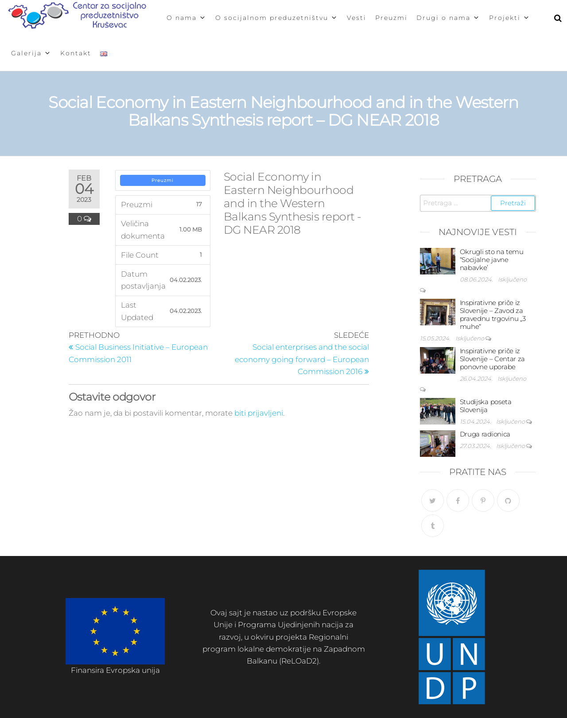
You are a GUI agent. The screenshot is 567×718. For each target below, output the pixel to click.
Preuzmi (391, 18)
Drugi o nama (448, 17)
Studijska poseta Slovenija (486, 406)
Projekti (509, 17)
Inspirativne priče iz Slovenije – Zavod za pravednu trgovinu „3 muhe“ (493, 314)
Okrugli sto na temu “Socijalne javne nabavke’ (492, 259)
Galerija (31, 53)
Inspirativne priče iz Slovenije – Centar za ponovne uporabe (492, 359)
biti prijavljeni (258, 413)
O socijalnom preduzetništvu (276, 17)
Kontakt (75, 53)
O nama (186, 17)
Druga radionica (485, 434)
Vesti (356, 18)
